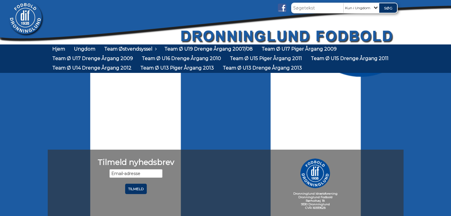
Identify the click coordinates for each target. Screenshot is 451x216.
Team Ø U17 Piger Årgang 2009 (299, 49)
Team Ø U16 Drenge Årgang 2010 (181, 58)
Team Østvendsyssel (129, 49)
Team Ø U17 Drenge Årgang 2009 (92, 58)
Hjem (58, 49)
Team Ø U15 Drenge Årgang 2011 (349, 58)
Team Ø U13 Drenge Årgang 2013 (262, 68)
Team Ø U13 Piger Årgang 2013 (177, 68)
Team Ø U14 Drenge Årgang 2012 (91, 68)
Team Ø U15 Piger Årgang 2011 (266, 58)
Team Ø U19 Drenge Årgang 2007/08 (208, 49)
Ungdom (84, 49)
